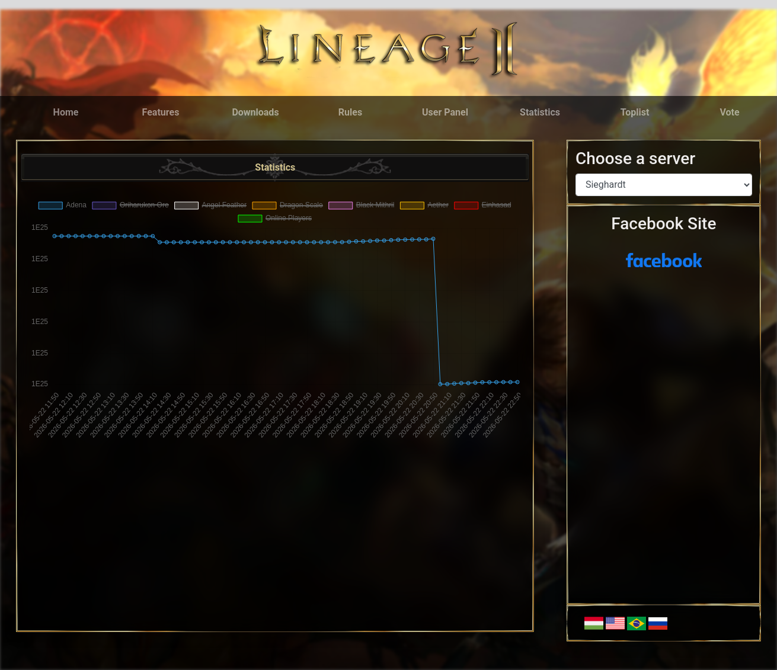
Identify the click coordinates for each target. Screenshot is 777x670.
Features (161, 112)
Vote (729, 112)
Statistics (540, 112)
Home (66, 112)
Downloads (255, 112)
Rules (350, 112)
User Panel (445, 112)
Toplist (635, 112)
